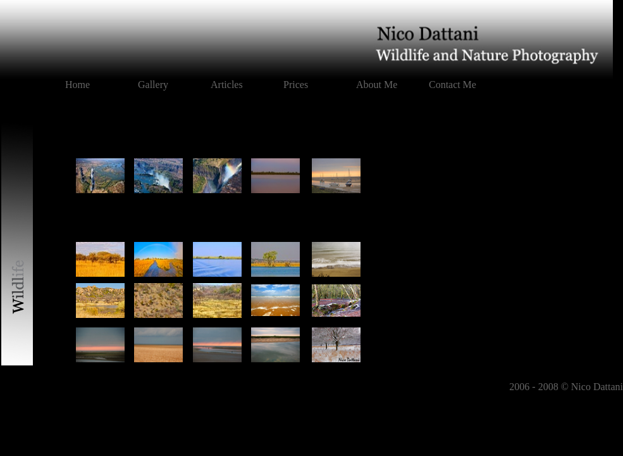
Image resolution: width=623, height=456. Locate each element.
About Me (376, 84)
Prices (295, 84)
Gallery (153, 84)
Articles (227, 84)
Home (77, 84)
